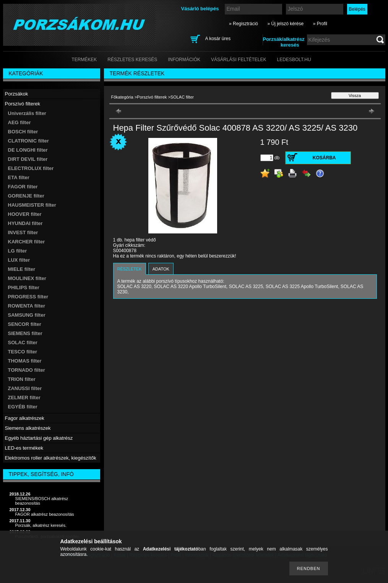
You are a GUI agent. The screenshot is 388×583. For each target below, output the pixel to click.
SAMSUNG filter (26, 315)
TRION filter (22, 379)
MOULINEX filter (27, 278)
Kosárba (324, 157)
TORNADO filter (26, 370)
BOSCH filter (23, 131)
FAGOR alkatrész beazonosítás (44, 514)
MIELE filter (22, 269)
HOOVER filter (25, 214)
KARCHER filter (26, 242)
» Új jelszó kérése (285, 23)
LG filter (17, 251)
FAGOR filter (23, 186)
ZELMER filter (24, 397)
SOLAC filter (22, 342)
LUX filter (19, 260)
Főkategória (122, 97)
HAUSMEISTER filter (32, 205)
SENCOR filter (24, 324)
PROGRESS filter (28, 297)
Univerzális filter (27, 113)
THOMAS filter (25, 361)
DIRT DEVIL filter (28, 159)
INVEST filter (23, 232)
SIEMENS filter (25, 333)
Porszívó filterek (152, 97)
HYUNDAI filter (25, 223)
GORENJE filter (26, 196)
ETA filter (18, 177)
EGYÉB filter (22, 407)
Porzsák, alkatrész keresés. (41, 525)
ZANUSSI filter (25, 388)
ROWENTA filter (26, 306)
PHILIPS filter (23, 287)
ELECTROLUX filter (31, 168)
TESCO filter (22, 352)
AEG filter (19, 122)
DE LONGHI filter (28, 150)
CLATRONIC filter (28, 141)
